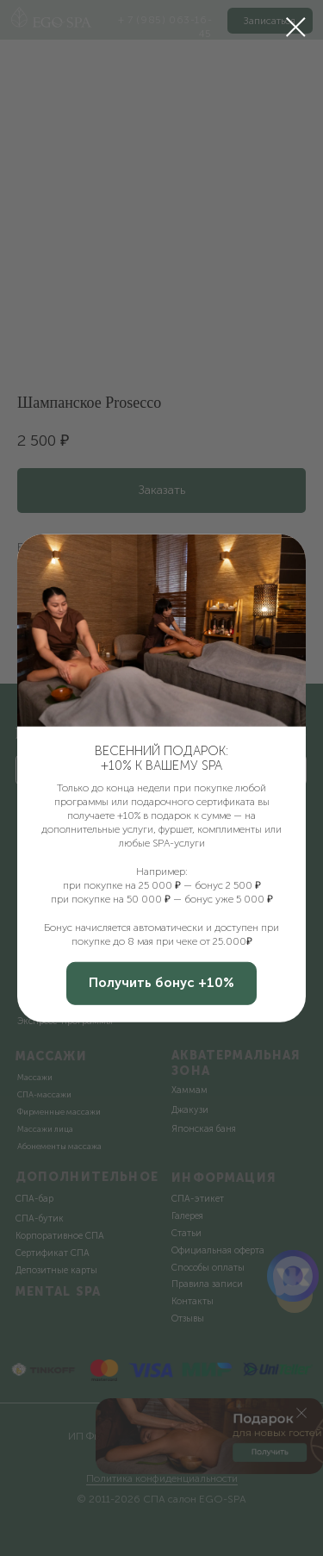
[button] (161, 983)
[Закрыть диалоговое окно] (295, 27)
